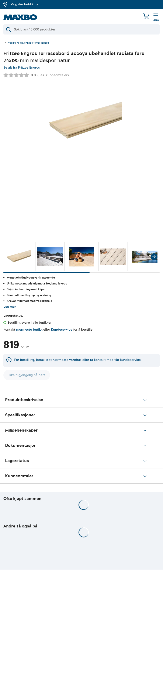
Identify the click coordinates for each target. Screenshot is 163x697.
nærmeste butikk (29, 329)
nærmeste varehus (67, 359)
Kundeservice (61, 329)
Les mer (9, 306)
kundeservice (130, 359)
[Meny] (156, 17)
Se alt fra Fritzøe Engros (21, 67)
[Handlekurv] (146, 16)
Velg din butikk (24, 4)
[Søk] (81, 29)
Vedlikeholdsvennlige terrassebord (28, 43)
